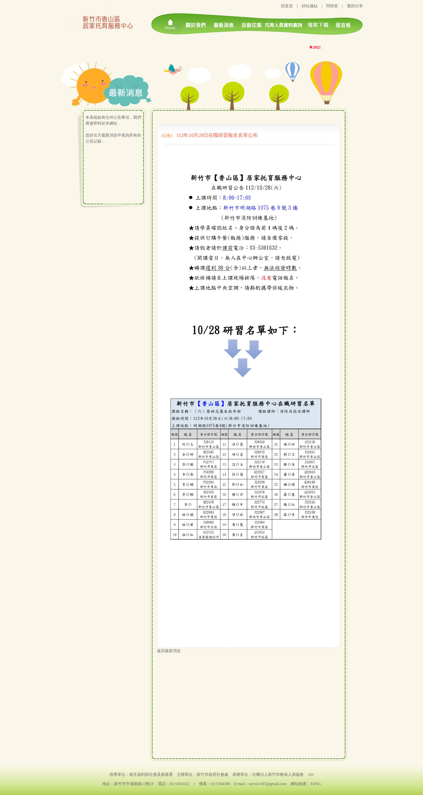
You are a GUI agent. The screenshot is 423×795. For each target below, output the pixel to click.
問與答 (332, 6)
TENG (315, 783)
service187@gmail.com (268, 783)
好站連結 (310, 6)
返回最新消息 (169, 651)
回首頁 (287, 6)
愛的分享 (355, 6)
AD (310, 774)
